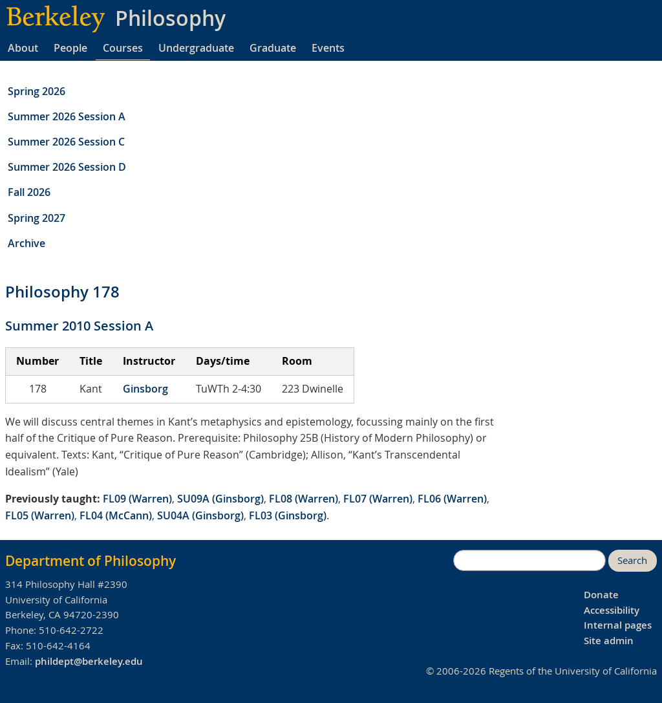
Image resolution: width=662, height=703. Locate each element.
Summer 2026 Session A (66, 116)
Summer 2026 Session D (67, 167)
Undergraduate (196, 48)
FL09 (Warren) (137, 499)
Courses (123, 48)
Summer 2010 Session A (79, 325)
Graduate (273, 48)
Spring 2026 (36, 91)
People (70, 48)
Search (632, 560)
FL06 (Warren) (452, 499)
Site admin (609, 640)
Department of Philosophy (90, 561)
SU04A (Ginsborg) (200, 515)
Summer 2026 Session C (66, 142)
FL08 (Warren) (303, 499)
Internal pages (618, 625)
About (23, 48)
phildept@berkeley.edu (89, 661)
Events (328, 48)
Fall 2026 (29, 192)
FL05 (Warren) (39, 515)
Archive (26, 243)
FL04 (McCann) (116, 515)
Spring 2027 (36, 218)
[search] (529, 561)
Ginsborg (145, 389)
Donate (601, 595)
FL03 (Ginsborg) (287, 515)
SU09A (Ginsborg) (220, 499)
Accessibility (611, 610)
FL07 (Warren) (377, 499)
